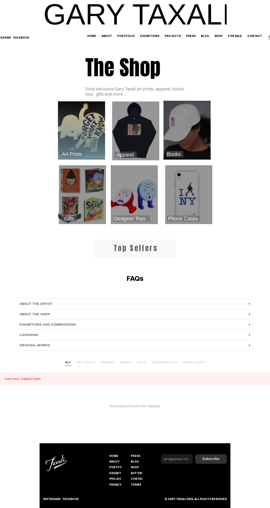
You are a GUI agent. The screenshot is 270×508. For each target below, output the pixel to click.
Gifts (141, 362)
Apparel (108, 362)
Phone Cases (194, 362)
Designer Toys (164, 362)
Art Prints (86, 362)
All (68, 362)
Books (125, 362)
